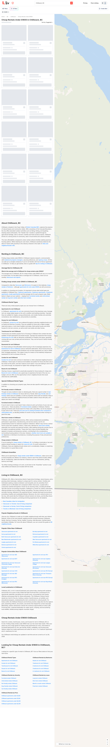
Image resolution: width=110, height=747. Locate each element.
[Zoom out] (107, 742)
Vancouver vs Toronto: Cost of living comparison (17, 504)
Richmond (28, 285)
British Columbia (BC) (32, 227)
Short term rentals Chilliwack (40, 680)
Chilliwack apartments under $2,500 (11, 703)
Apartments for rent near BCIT (9, 558)
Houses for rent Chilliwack (8, 668)
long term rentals (12, 298)
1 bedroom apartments (24, 292)
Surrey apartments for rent (8, 534)
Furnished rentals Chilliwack (9, 678)
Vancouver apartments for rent (10, 531)
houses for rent (14, 322)
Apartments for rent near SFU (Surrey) (43, 571)
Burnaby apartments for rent (40, 531)
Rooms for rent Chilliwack (8, 671)
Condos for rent (6, 360)
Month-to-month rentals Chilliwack (42, 683)
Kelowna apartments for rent (9, 544)
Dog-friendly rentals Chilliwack (10, 686)
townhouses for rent (8, 337)
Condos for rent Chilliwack (8, 663)
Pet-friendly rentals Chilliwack (9, 683)
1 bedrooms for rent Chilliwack (40, 663)
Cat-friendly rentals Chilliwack (9, 688)
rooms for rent (28, 444)
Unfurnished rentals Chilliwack (9, 680)
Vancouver (18, 285)
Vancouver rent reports (13, 277)
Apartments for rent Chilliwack (9, 660)
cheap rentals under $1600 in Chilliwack (29, 456)
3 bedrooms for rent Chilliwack (41, 668)
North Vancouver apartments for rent (11, 536)
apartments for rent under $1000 (29, 287)
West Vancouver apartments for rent (42, 539)
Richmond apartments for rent (40, 534)
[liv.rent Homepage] (5, 3)
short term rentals (25, 298)
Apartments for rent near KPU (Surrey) (43, 577)
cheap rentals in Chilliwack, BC (22, 442)
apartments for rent (15, 311)
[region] (82, 380)
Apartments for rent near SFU (40, 554)
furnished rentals (34, 296)
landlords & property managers (13, 260)
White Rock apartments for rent (41, 544)
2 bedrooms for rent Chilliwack (41, 666)
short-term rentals (44, 425)
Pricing (85, 3)
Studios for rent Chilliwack (39, 660)
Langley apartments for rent (9, 542)
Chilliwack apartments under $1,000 (11, 695)
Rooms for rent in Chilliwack (10, 373)
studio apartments (14, 294)
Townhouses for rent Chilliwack (10, 666)
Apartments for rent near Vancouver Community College (11, 563)
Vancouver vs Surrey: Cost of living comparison (17, 506)
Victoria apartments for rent (9, 547)
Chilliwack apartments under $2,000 (11, 701)
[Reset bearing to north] (107, 744)
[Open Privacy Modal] (13, 3)
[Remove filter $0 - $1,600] (8, 12)
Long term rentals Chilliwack (40, 678)
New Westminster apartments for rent (11, 539)
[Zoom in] (107, 740)
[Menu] (104, 3)
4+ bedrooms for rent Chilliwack (41, 671)
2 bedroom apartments (38, 292)
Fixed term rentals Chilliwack (40, 686)
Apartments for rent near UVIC (9, 571)
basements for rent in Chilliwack (11, 348)
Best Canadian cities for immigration (14, 501)
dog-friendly (42, 394)
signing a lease (43, 260)
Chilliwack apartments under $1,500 (11, 698)
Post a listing (94, 3)
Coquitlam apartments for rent (40, 536)
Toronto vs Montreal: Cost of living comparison (17, 509)
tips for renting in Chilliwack (44, 263)
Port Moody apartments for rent (41, 542)
